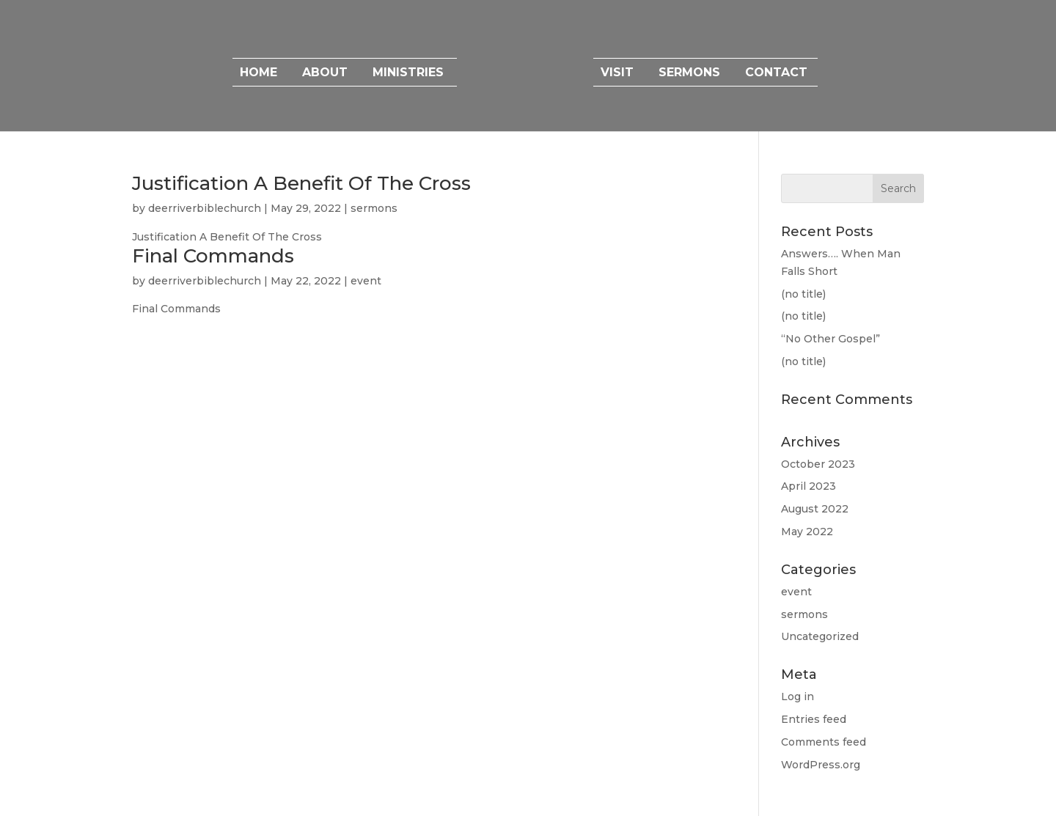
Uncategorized (820, 636)
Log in (797, 696)
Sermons (689, 73)
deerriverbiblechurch (204, 208)
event (366, 280)
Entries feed (813, 719)
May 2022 (807, 531)
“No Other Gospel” (830, 338)
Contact (776, 73)
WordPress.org (820, 764)
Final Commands (213, 256)
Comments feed (823, 742)
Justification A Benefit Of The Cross (301, 183)
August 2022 (814, 508)
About (325, 73)
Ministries (408, 73)
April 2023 (808, 486)
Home (258, 73)
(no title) (803, 294)
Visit (617, 73)
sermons (374, 208)
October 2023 (818, 464)
